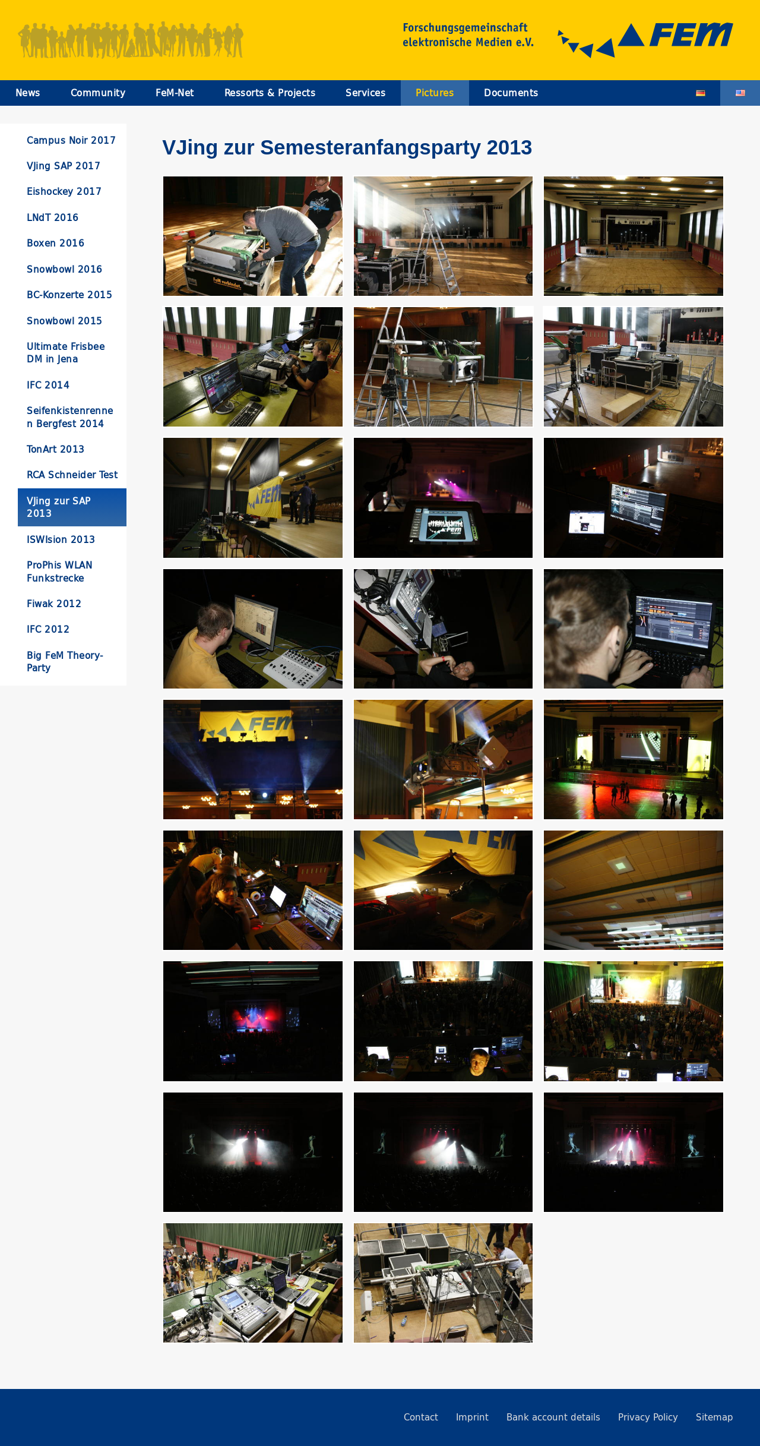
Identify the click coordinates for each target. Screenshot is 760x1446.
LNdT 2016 (53, 217)
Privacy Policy (648, 1417)
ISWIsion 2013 (61, 539)
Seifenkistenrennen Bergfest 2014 (70, 417)
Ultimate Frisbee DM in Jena (65, 353)
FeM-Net (175, 93)
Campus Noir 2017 (71, 140)
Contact (421, 1417)
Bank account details (553, 1417)
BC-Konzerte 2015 (69, 295)
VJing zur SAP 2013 (59, 507)
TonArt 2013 (56, 449)
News (27, 93)
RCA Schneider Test (72, 475)
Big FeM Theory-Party (65, 661)
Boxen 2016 (55, 243)
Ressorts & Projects (270, 93)
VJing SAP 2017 (63, 166)
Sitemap (714, 1417)
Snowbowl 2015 (65, 321)
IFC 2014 (48, 385)
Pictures (435, 93)
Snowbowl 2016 (65, 269)
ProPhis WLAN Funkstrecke (59, 571)
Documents (511, 93)
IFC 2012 (48, 629)
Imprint (472, 1417)
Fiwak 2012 (54, 603)
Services (365, 93)
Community (98, 93)
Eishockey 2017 (64, 191)
